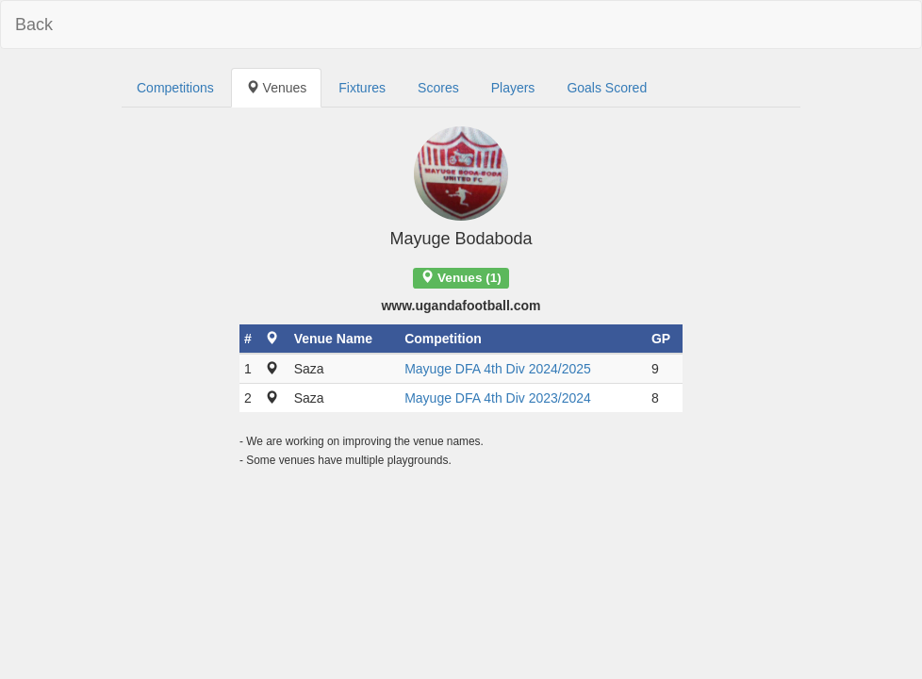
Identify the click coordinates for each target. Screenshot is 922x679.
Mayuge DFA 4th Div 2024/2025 (497, 368)
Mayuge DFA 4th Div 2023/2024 (497, 398)
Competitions (175, 87)
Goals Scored (607, 87)
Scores (438, 87)
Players (513, 87)
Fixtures (362, 87)
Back (34, 24)
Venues (276, 87)
